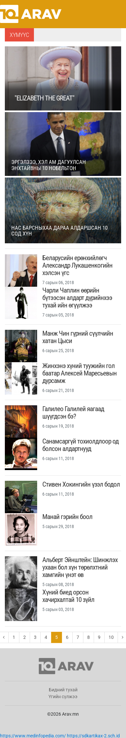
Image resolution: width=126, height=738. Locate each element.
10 (111, 637)
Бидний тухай (63, 689)
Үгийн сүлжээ (63, 696)
